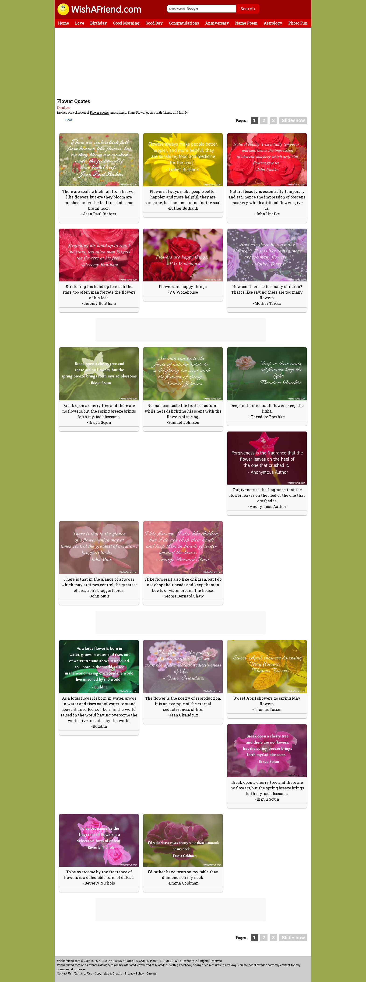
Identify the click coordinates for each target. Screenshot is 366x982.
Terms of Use (83, 973)
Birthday (98, 23)
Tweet (68, 119)
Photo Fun (297, 23)
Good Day (154, 23)
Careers (151, 973)
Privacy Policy (134, 973)
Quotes (63, 107)
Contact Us (64, 973)
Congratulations (184, 23)
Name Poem (246, 23)
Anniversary (217, 23)
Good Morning (126, 23)
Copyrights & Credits (108, 973)
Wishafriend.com (68, 961)
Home (63, 23)
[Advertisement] (184, 62)
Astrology (273, 23)
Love (79, 23)
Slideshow (293, 120)
